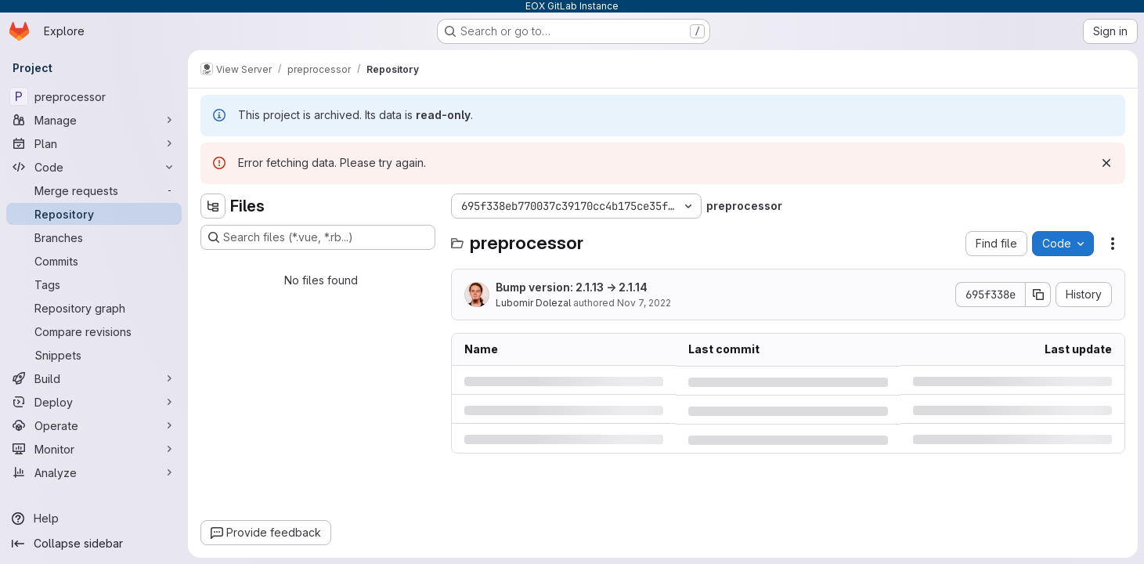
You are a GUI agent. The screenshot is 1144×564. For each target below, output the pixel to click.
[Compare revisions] (94, 331)
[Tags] (94, 284)
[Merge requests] (94, 190)
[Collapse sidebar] (94, 544)
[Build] (94, 378)
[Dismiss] (1106, 163)
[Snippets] (94, 355)
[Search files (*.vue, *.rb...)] (317, 237)
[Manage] (94, 120)
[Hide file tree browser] (213, 206)
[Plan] (94, 143)
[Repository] (94, 214)
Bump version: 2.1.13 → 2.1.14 (572, 287)
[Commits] (94, 261)
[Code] (94, 167)
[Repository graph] (94, 308)
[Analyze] (94, 472)
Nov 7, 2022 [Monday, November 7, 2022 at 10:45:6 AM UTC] (644, 303)
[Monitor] (94, 449)
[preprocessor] (94, 96)
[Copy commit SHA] (1038, 294)
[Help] (94, 519)
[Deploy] (94, 402)
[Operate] (94, 425)
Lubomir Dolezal (533, 303)
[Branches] (94, 237)
